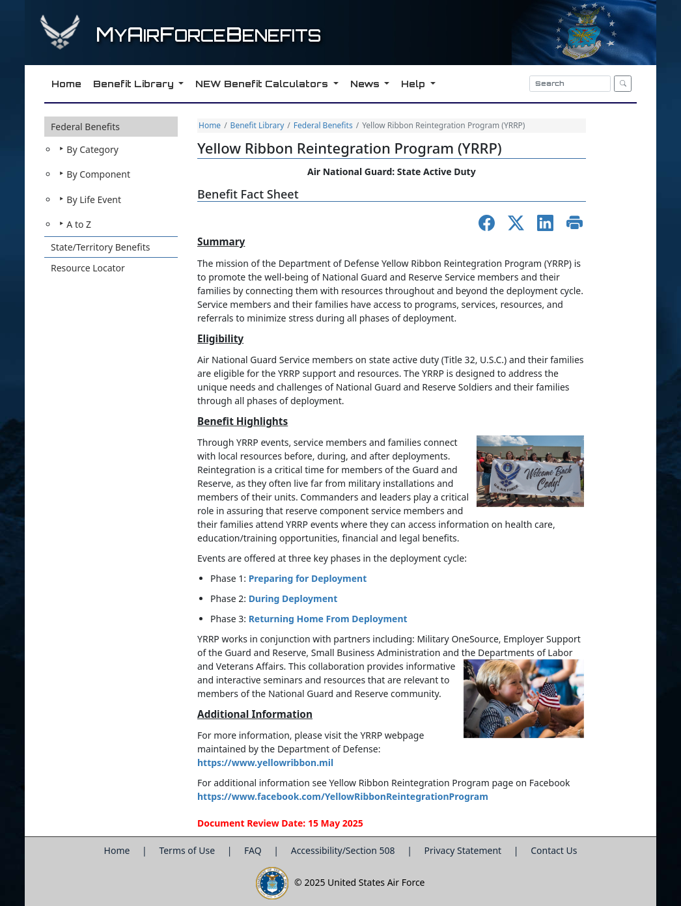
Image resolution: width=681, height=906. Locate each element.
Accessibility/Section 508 (344, 850)
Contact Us (554, 850)
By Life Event (93, 199)
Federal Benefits (85, 126)
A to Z (78, 224)
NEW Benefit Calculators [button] (262, 83)
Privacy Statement (464, 850)
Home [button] (65, 83)
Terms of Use (188, 850)
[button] (111, 177)
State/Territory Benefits (100, 247)
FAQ (254, 850)
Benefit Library (257, 125)
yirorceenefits (208, 35)
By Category (92, 149)
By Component (98, 174)
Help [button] (413, 83)
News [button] (365, 83)
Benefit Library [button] (133, 83)
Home (210, 125)
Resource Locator (88, 268)
